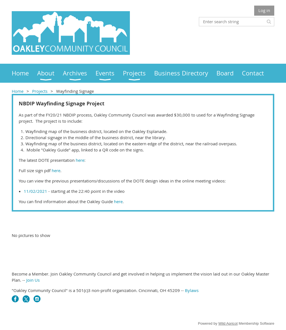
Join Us (33, 280)
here (79, 160)
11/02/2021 (35, 191)
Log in (264, 10)
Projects (39, 91)
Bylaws (192, 290)
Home (17, 91)
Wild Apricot (228, 323)
